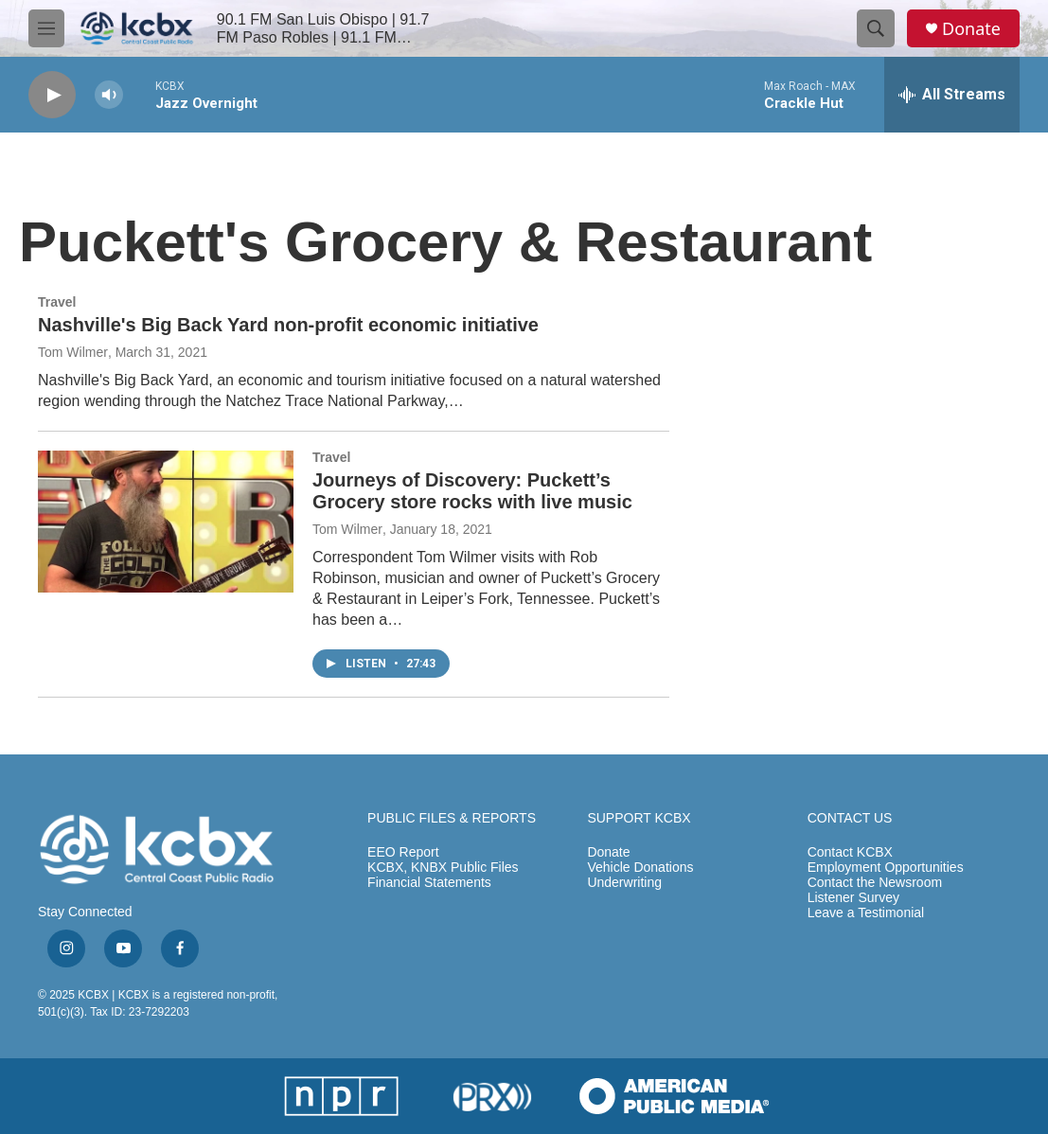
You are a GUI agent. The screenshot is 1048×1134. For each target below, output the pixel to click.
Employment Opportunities (886, 867)
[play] (52, 95)
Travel (57, 302)
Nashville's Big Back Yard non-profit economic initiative (288, 324)
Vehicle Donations (640, 867)
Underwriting (624, 883)
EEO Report (402, 852)
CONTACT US (850, 818)
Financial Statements (429, 883)
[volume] (109, 95)
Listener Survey (853, 898)
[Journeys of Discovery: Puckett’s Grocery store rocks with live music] (165, 522)
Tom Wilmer (73, 352)
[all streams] (952, 95)
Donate (971, 29)
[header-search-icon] (876, 28)
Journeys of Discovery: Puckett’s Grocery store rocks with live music (472, 491)
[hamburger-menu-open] (46, 28)
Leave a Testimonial (866, 913)
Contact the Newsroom (875, 883)
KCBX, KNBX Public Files (443, 867)
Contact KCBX (850, 852)
